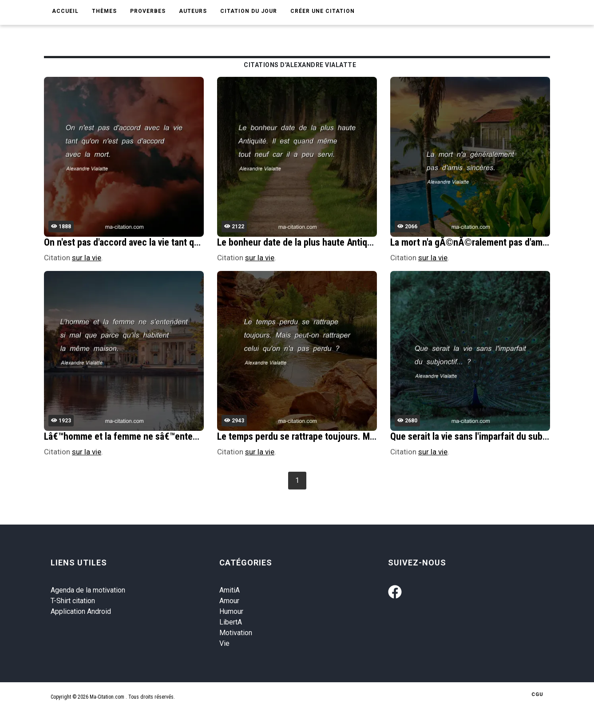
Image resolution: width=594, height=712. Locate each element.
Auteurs (193, 11)
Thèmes (104, 11)
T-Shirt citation (73, 601)
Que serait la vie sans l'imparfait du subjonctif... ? (486, 436)
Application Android (81, 611)
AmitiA (229, 590)
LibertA (230, 622)
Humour (231, 611)
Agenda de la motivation (88, 590)
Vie (224, 643)
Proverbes (148, 11)
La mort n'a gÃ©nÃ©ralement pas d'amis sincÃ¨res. (492, 242)
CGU (537, 694)
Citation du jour (248, 11)
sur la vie (86, 257)
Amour (229, 601)
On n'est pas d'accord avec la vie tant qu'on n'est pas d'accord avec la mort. (189, 242)
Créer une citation (322, 11)
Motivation (235, 632)
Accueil (65, 11)
